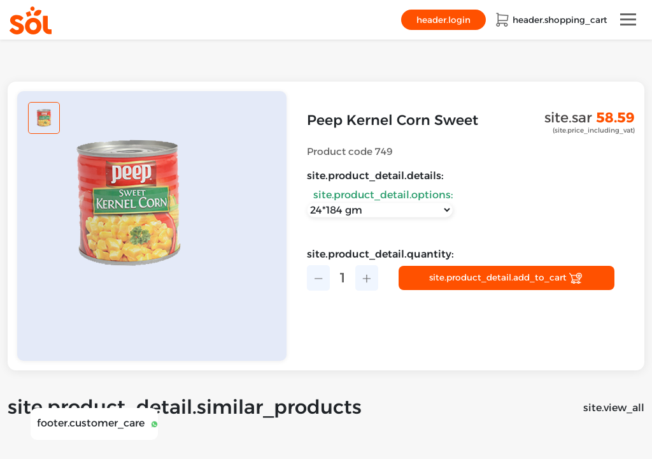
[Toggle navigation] (628, 19)
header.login (443, 20)
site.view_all (613, 408)
